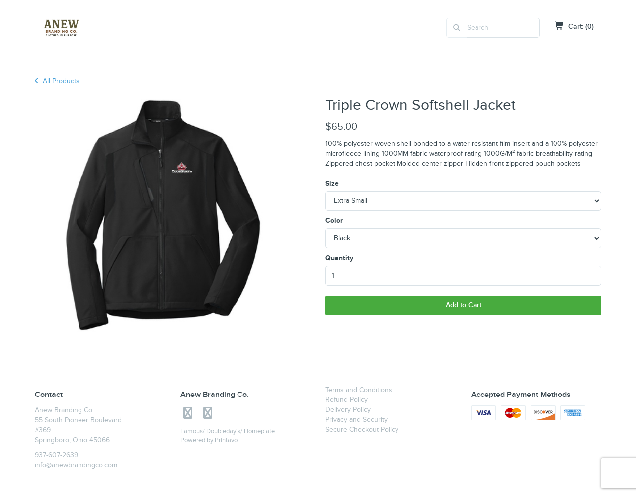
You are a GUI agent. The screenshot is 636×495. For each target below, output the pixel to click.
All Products (57, 81)
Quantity (339, 258)
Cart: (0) (574, 26)
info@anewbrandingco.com (76, 465)
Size (332, 183)
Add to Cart (463, 305)
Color (334, 220)
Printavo (226, 440)
